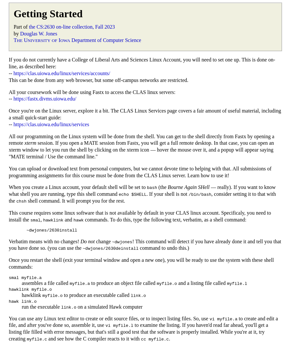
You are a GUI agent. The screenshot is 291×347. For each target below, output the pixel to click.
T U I (42, 40)
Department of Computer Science (106, 40)
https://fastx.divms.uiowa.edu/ (45, 98)
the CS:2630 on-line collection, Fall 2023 (72, 27)
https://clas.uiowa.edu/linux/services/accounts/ (62, 73)
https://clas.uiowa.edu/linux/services (51, 124)
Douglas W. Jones (38, 33)
